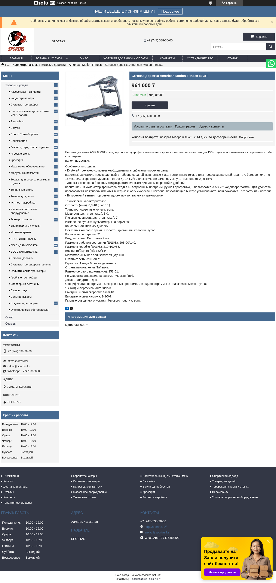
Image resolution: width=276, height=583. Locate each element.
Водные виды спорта (24, 303)
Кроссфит (17, 160)
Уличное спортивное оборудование (235, 497)
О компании (11, 476)
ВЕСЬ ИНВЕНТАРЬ (23, 238)
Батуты (15, 127)
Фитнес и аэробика (23, 202)
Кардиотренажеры (85, 476)
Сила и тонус (19, 290)
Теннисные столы (22, 189)
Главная (16, 58)
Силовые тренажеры (86, 481)
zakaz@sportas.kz (18, 366)
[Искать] (270, 46)
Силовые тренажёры (24, 104)
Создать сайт (65, 2)
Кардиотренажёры (25, 64)
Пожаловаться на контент (145, 578)
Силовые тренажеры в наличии (31, 264)
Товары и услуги (49, 58)
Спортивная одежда (225, 476)
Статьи (232, 58)
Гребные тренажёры (24, 277)
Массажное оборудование (28, 166)
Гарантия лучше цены (17, 502)
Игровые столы (20, 153)
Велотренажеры (21, 296)
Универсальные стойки (25, 225)
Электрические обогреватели (30, 309)
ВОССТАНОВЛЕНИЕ (24, 251)
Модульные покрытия (25, 172)
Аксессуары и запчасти (26, 91)
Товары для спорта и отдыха (230, 486)
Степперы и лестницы (25, 284)
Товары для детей (22, 196)
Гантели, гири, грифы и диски (30, 147)
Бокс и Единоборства (24, 134)
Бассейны (17, 121)
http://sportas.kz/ (17, 361)
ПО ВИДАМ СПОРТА (24, 245)
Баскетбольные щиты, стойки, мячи (165, 476)
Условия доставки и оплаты (126, 58)
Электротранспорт (22, 219)
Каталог (8, 481)
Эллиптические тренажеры (28, 270)
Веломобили (19, 140)
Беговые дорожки (53, 64)
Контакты (167, 58)
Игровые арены (21, 232)
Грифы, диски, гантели (87, 486)
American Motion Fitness (85, 64)
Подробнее (170, 11)
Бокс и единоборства (156, 486)
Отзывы (10, 323)
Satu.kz (156, 575)
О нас (84, 58)
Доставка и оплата (15, 486)
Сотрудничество (200, 58)
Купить (150, 105)
